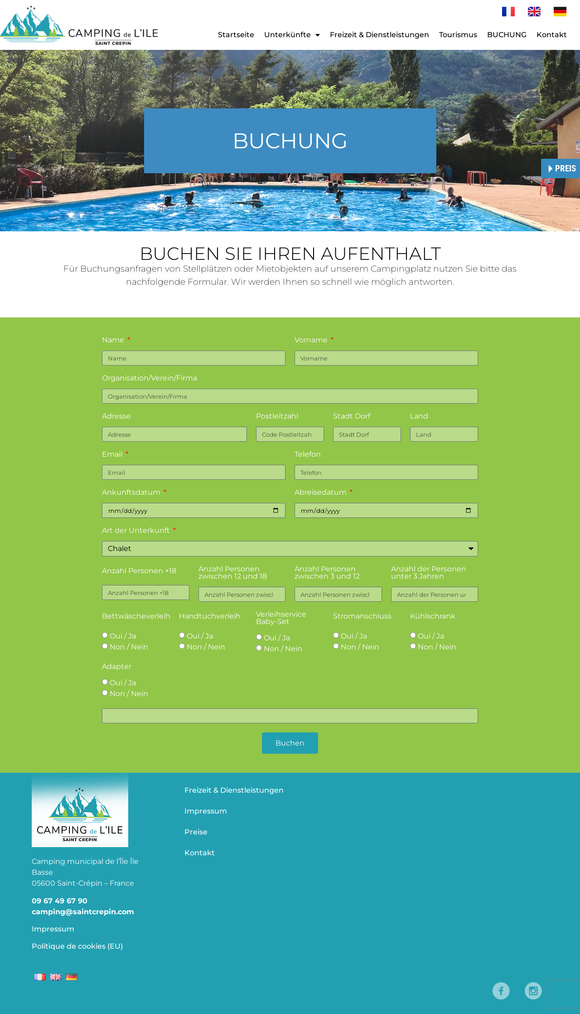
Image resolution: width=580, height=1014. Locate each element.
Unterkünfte (292, 35)
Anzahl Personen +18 (139, 571)
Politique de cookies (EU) (77, 946)
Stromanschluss (362, 616)
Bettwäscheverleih (136, 616)
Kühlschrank (432, 616)
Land (419, 416)
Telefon (308, 454)
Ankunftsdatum (132, 493)
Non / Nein (129, 647)
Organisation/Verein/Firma (149, 378)
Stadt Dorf (351, 416)
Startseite (236, 34)
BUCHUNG (507, 34)
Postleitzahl (277, 416)
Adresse (116, 416)
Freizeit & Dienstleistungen (379, 34)
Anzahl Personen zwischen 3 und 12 (327, 573)
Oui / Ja (123, 636)
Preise (196, 832)
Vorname (312, 340)
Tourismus (458, 34)
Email (113, 454)
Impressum (53, 929)
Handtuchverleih (210, 616)
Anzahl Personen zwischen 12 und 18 (232, 573)
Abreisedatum (321, 493)
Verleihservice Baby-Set (281, 618)
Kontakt (551, 34)
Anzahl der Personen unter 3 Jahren (428, 573)
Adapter (116, 667)
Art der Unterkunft (137, 531)
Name (114, 340)
